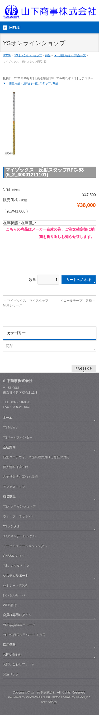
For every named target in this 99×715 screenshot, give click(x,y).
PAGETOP (84, 368)
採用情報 (9, 645)
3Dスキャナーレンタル (19, 536)
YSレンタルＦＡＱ (16, 565)
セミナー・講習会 (15, 585)
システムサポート (15, 576)
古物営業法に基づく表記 (20, 477)
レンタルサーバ (14, 595)
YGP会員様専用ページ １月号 (24, 635)
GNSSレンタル (14, 556)
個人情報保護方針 (15, 467)
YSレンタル (11, 526)
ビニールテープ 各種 (78, 300)
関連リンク (11, 674)
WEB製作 (9, 605)
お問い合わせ (12, 654)
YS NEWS (10, 427)
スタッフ (45, 83)
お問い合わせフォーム (19, 664)
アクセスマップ (14, 487)
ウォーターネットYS (17, 516)
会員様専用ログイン (17, 615)
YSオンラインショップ (19, 506)
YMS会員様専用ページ (19, 625)
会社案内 (9, 447)
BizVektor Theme (58, 697)
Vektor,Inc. (83, 697)
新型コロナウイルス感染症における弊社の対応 (36, 457)
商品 (55, 83)
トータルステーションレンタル (25, 546)
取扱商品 (9, 497)
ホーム (7, 417)
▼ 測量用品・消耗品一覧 (20, 83)
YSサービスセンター (17, 437)
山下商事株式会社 (43, 692)
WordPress (34, 697)
